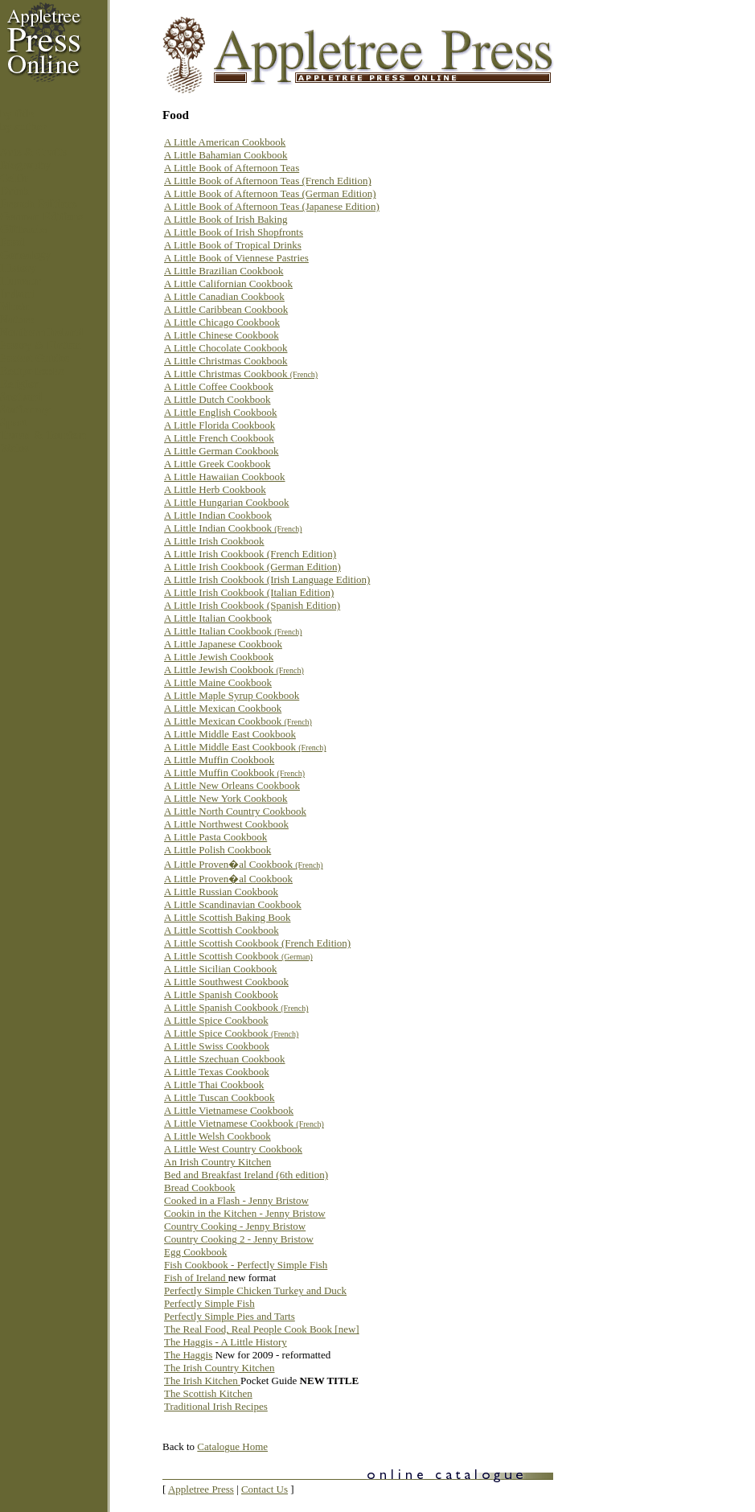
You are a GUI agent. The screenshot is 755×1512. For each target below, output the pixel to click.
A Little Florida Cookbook (219, 425)
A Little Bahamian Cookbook (225, 155)
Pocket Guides (34, 358)
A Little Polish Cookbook (217, 850)
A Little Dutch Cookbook (217, 399)
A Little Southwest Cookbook (226, 982)
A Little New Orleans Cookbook (232, 785)
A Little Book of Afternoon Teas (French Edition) (267, 181)
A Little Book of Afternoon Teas (231, 168)
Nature (17, 320)
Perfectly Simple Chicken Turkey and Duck (255, 1290)
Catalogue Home (232, 1446)
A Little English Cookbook (220, 412)
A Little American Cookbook (224, 142)
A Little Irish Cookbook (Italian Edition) (249, 592)
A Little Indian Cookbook (218, 515)
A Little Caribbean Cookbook (226, 309)
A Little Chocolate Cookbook (225, 348)
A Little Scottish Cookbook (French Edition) (257, 943)
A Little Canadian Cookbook (224, 296)
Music (15, 307)
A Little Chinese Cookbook (221, 335)
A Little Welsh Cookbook (217, 1136)
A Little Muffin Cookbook (219, 760)
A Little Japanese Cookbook (223, 644)
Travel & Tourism (43, 435)
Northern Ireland (42, 333)
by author (23, 127)
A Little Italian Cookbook (218, 618)
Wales (14, 448)
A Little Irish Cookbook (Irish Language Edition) (267, 579)
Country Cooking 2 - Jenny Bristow (239, 1239)
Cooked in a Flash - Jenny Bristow (236, 1200)
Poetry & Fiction (40, 345)
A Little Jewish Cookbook (218, 657)
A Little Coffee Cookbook (218, 386)
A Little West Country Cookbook (233, 1149)
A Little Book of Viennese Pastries (236, 258)
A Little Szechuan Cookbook (224, 1059)
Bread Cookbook (199, 1187)
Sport (13, 423)
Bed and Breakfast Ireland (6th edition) (246, 1175)
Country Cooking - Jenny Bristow (235, 1226)
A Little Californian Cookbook (228, 283)
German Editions (41, 217)
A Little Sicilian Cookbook (220, 969)
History (18, 268)
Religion (20, 384)
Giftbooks (23, 230)
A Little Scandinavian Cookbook (233, 904)
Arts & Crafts (33, 152)
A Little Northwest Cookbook (226, 824)
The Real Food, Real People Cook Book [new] (261, 1329)
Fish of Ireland (196, 1278)
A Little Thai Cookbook (214, 1085)
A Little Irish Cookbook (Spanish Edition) (252, 605)
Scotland (21, 397)
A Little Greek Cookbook (217, 464)
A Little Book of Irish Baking (225, 219)
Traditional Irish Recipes (216, 1406)
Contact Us (264, 1489)
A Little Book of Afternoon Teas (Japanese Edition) (272, 206)
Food (12, 242)
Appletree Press (201, 1489)
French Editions (38, 204)
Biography (25, 165)
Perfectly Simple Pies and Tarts (229, 1316)
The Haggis (188, 1355)
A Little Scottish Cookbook (221, 930)
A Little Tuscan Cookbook (219, 1097)
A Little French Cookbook (219, 438)
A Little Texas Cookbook (216, 1072)
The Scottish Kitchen (208, 1393)
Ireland (17, 294)
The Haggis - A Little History (225, 1342)
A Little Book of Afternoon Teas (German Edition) (270, 193)
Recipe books (32, 371)
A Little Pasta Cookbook (215, 837)
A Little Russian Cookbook (221, 891)
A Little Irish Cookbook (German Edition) (252, 567)
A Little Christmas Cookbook (225, 361)
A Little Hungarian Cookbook (226, 502)
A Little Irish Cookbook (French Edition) (250, 554)
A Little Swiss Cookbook (216, 1046)
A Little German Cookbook (221, 451)
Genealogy (25, 255)
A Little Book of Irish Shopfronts (233, 232)
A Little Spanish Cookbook (221, 994)
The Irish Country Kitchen (219, 1368)
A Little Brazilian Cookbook (223, 271)
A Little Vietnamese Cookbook (228, 1110)
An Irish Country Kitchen (217, 1162)
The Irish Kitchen (202, 1380)
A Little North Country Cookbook (235, 811)
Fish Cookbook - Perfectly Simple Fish (245, 1265)
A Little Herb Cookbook (215, 489)
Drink (14, 191)
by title (17, 114)
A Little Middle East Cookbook (230, 734)
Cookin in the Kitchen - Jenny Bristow (245, 1213)
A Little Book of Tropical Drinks (233, 245)
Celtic (14, 178)
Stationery (25, 410)
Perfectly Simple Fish (209, 1303)
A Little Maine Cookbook (218, 682)
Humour (20, 281)
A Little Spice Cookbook (216, 1020)
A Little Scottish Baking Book (227, 917)
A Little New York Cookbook (225, 798)
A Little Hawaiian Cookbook (224, 476)
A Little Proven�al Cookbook (243, 864)
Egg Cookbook (195, 1252)
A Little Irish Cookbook (214, 541)
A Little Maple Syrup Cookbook (231, 695)
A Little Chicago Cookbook (222, 322)
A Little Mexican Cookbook (222, 708)
